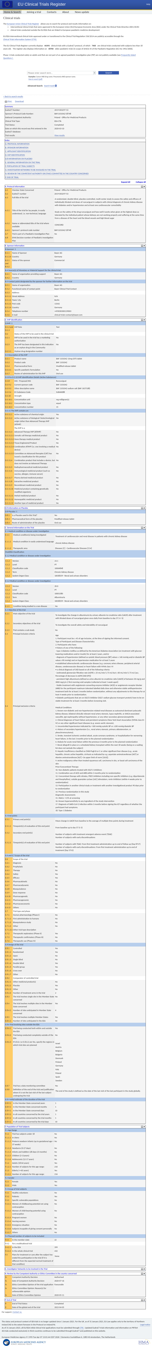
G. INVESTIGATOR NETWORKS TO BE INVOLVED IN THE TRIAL (30, 170)
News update (82, 12)
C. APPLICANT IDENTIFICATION (18, 151)
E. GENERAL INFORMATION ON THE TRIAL (22, 162)
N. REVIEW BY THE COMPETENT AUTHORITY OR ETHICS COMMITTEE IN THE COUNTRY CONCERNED (47, 173)
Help (148, 4)
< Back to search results (13, 96)
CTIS (82, 1328)
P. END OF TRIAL (12, 177)
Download (19, 101)
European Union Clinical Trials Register (23, 24)
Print (8, 101)
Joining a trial (34, 12)
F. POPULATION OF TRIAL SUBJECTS (20, 166)
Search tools (49, 86)
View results (59, 135)
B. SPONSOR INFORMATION (16, 147)
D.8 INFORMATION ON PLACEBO (18, 158)
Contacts (51, 12)
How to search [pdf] (35, 79)
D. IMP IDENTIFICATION (15, 155)
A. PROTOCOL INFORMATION (17, 144)
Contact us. (17, 1312)
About (65, 12)
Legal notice (145, 1324)
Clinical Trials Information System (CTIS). (20, 39)
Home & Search (12, 12)
